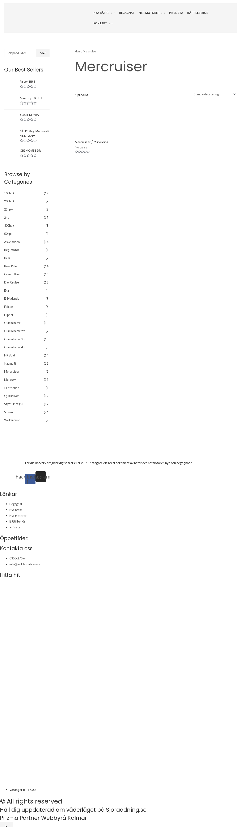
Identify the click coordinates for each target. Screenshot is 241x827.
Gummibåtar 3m (15, 336)
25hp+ (8, 209)
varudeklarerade (204, 458)
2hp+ (7, 217)
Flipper (9, 312)
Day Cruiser (12, 281)
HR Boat (10, 352)
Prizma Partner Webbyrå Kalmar (49, 813)
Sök (42, 53)
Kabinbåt (10, 360)
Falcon (9, 304)
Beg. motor (12, 249)
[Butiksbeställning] (213, 94)
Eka (6, 288)
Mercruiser (12, 368)
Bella (7, 257)
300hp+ (9, 225)
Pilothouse (12, 383)
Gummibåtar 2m (15, 328)
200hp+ (9, 201)
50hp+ (8, 233)
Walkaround (12, 415)
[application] (110, 13)
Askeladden (12, 241)
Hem (78, 51)
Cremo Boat (12, 273)
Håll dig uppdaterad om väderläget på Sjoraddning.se (84, 804)
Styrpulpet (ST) (14, 399)
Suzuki (8, 407)
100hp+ (9, 193)
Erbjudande (12, 296)
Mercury (10, 376)
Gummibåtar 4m (15, 344)
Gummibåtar (12, 320)
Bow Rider (11, 265)
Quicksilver (12, 391)
